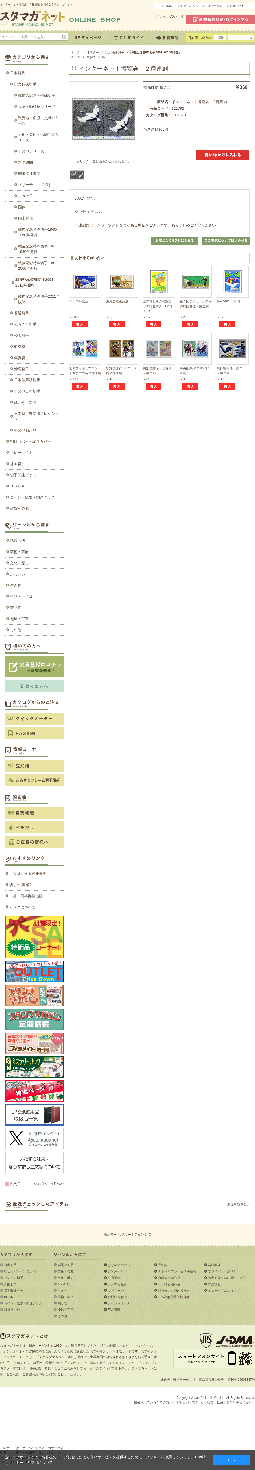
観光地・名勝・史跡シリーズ (38, 120)
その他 (15, 630)
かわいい (17, 574)
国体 (22, 207)
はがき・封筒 (25, 402)
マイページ (116, 1290)
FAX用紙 (114, 1310)
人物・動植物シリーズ (36, 106)
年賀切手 (21, 358)
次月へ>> (57, 1184)
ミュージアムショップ (224, 1290)
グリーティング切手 (35, 185)
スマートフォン (133, 1234)
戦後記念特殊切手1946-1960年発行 (37, 232)
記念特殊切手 (25, 84)
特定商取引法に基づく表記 (227, 1278)
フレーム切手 (21, 452)
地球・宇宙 (19, 619)
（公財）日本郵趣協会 (27, 873)
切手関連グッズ (23, 475)
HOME (169, 5)
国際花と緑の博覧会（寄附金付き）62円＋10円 (157, 306)
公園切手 (21, 335)
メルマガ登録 (214, 5)
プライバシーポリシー (224, 1271)
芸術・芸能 (19, 552)
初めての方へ (189, 5)
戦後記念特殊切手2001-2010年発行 (35, 282)
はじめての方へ (119, 1265)
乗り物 (15, 607)
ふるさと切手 (25, 324)
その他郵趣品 (25, 430)
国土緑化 (25, 218)
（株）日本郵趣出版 (26, 896)
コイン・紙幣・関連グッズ (32, 497)
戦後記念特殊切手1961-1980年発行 (37, 249)
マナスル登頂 (78, 301)
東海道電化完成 (117, 301)
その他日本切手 (27, 391)
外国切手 (17, 464)
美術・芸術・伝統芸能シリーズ (38, 137)
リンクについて (22, 907)
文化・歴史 (19, 563)
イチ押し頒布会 (169, 1284)
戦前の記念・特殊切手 (36, 95)
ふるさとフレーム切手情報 (177, 1271)
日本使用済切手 (27, 380)
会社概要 (214, 1265)
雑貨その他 (19, 508)
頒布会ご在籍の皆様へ (174, 1290)
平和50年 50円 (228, 301)
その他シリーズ (31, 151)
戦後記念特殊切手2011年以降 (39, 299)
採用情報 (214, 1284)
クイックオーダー (120, 1303)
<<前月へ (40, 1184)
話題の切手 (19, 540)
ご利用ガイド (117, 1271)
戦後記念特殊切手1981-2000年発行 (37, 266)
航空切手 (21, 346)
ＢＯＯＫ (17, 486)
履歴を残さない (238, 1204)
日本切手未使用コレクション (36, 416)
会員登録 (114, 1278)
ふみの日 (25, 196)
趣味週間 (25, 162)
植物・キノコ (21, 596)
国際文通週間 (29, 173)
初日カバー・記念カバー (30, 441)
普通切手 (21, 313)
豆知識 (163, 1265)
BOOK (8, 1297)
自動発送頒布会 (169, 1278)
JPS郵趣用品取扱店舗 (173, 1297)
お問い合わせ (238, 5)
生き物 (15, 585)
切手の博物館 (20, 885)
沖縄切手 (21, 369)
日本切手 (17, 73)
